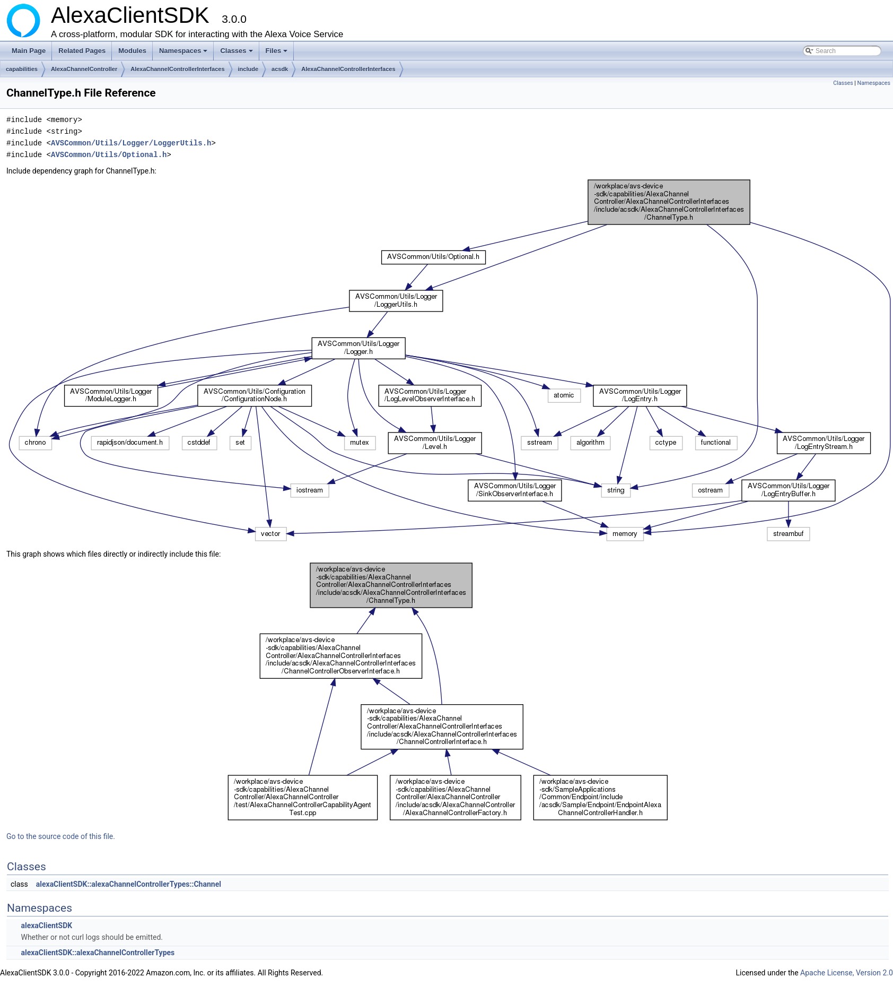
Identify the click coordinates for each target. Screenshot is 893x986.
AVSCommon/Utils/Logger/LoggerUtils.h (131, 143)
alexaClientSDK (46, 925)
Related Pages (82, 51)
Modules (132, 51)
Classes (237, 53)
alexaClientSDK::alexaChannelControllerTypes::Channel (128, 884)
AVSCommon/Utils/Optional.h (109, 155)
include (248, 69)
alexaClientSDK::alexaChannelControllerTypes (97, 952)
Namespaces (184, 53)
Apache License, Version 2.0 (846, 972)
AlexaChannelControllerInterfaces (177, 69)
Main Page (29, 51)
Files (278, 53)
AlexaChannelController (84, 69)
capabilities (22, 69)
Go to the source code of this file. (60, 836)
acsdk (280, 69)
